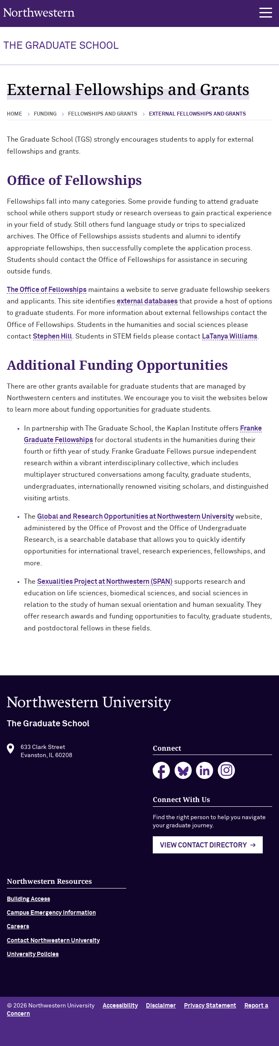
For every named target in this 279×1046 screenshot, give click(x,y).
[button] (265, 13)
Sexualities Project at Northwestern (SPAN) (104, 581)
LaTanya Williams (229, 336)
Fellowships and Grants (102, 114)
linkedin (205, 773)
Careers (18, 929)
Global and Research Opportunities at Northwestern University (135, 516)
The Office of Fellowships (46, 289)
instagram (226, 773)
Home (14, 114)
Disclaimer (161, 1006)
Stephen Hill (52, 336)
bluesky (183, 773)
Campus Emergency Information (51, 915)
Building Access (28, 901)
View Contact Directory (203, 847)
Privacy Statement (210, 1006)
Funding (45, 114)
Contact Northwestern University (53, 942)
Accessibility (120, 1006)
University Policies (33, 957)
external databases (147, 301)
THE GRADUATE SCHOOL (61, 46)
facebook (161, 773)
